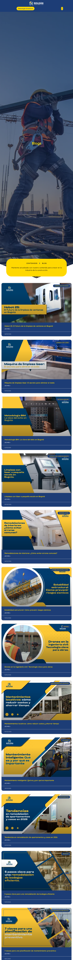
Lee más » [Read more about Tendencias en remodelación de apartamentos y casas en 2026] (7, 841)
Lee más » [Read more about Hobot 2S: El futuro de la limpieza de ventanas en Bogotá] (7, 330)
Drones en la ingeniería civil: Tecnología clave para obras (29, 668)
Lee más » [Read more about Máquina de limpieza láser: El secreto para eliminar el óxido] (7, 387)
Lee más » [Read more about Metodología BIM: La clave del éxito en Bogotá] (7, 443)
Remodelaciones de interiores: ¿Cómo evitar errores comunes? (31, 554)
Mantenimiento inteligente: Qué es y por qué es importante (29, 782)
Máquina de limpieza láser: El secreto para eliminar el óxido (30, 384)
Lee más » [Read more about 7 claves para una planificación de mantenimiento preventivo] (7, 955)
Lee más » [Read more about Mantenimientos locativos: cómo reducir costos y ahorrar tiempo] (7, 727)
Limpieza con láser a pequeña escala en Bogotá (25, 498)
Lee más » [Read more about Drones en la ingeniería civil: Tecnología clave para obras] (7, 671)
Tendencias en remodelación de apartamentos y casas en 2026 (31, 838)
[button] (62, 8)
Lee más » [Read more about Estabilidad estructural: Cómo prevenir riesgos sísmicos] (7, 614)
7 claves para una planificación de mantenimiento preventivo (30, 952)
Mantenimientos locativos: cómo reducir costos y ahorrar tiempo (32, 725)
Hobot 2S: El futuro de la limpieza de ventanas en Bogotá (29, 327)
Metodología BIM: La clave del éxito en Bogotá (24, 441)
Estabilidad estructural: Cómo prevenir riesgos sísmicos (28, 611)
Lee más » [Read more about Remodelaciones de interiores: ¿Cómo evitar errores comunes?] (7, 557)
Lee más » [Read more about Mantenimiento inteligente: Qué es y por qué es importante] (7, 784)
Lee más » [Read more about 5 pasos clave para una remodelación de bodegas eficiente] (7, 898)
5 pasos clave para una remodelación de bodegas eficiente (29, 895)
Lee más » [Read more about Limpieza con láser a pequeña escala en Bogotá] (7, 500)
